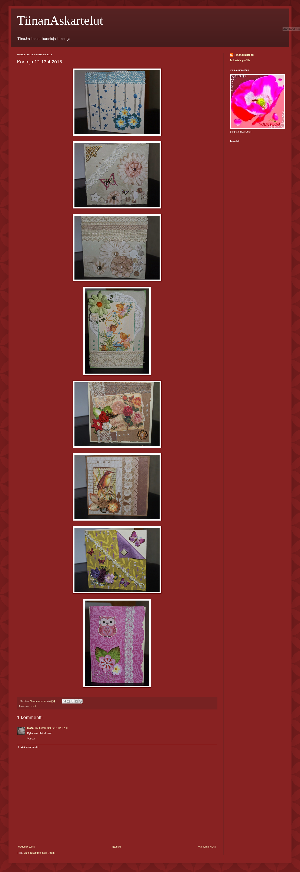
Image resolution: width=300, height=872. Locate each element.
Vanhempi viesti (207, 846)
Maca (30, 727)
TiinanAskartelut (60, 20)
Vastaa (31, 738)
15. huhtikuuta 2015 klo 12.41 (51, 727)
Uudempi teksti (26, 846)
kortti (33, 706)
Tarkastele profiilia (240, 60)
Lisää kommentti (28, 747)
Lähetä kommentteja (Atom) (39, 852)
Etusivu (116, 846)
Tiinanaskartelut (244, 54)
